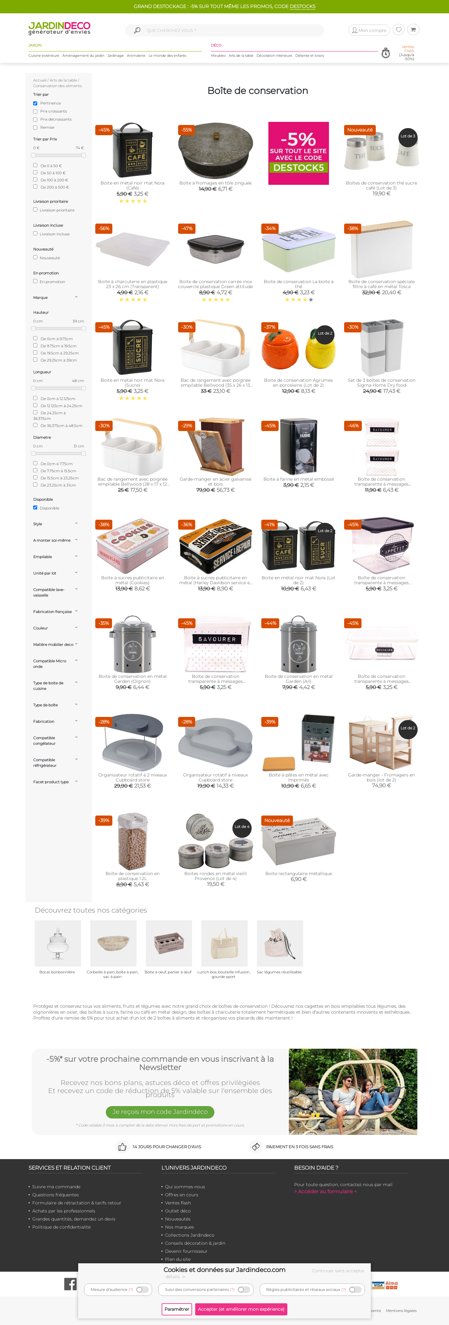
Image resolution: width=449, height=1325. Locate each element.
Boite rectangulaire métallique (298, 873)
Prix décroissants (56, 119)
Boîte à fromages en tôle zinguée (215, 183)
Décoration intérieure (274, 55)
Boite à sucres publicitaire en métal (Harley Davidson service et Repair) (215, 582)
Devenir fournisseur (186, 1251)
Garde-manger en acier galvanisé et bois (215, 481)
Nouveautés (178, 1219)
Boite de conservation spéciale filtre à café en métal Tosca (381, 284)
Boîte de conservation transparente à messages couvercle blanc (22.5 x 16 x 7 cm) (381, 681)
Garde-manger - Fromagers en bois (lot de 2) (381, 777)
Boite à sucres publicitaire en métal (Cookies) (132, 580)
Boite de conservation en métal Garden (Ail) (299, 679)
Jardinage (115, 55)
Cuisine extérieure (44, 55)
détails (176, 1276)
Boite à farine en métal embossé (298, 479)
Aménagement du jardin (83, 55)
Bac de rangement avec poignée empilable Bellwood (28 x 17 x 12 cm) (132, 484)
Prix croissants (53, 111)
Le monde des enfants (167, 55)
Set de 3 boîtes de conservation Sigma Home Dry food (381, 382)
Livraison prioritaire (53, 209)
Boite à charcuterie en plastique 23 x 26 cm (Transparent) (132, 284)
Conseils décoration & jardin (195, 1243)
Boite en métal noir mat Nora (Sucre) (132, 382)
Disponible (46, 507)
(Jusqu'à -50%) (406, 53)
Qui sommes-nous (185, 1186)
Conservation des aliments (57, 85)
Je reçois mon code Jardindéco (160, 1111)
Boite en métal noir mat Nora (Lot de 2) (298, 580)
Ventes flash (178, 1203)
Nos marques (179, 1227)
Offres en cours (181, 1195)
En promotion (49, 281)
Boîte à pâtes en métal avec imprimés (299, 777)
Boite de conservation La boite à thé (299, 284)
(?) (130, 1289)
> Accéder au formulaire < (325, 1191)
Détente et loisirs (309, 55)
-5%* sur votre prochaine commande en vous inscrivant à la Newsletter (160, 1063)
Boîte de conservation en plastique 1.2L (132, 876)
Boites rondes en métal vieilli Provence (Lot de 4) (215, 876)
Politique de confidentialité (61, 1227)
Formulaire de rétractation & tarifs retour (76, 1203)
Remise (47, 127)
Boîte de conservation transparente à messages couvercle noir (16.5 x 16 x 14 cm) (381, 582)
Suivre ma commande (56, 1186)
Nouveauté (46, 257)
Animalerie (136, 55)
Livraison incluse (51, 233)
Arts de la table (241, 55)
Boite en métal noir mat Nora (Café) (132, 185)
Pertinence (50, 103)
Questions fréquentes (55, 1195)
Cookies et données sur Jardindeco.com (224, 1270)
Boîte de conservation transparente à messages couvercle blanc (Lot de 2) (381, 484)
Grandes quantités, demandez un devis (73, 1219)
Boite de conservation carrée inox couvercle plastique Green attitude (215, 284)
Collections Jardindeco (189, 1235)
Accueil (40, 80)
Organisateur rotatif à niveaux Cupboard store (215, 777)
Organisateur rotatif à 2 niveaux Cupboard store (132, 777)
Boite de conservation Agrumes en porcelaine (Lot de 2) (298, 382)
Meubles (218, 55)
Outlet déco (178, 1211)
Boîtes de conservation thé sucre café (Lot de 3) (381, 185)
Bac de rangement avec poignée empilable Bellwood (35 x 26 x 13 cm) (216, 385)
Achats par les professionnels (63, 1211)
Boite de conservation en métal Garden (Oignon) (133, 679)
